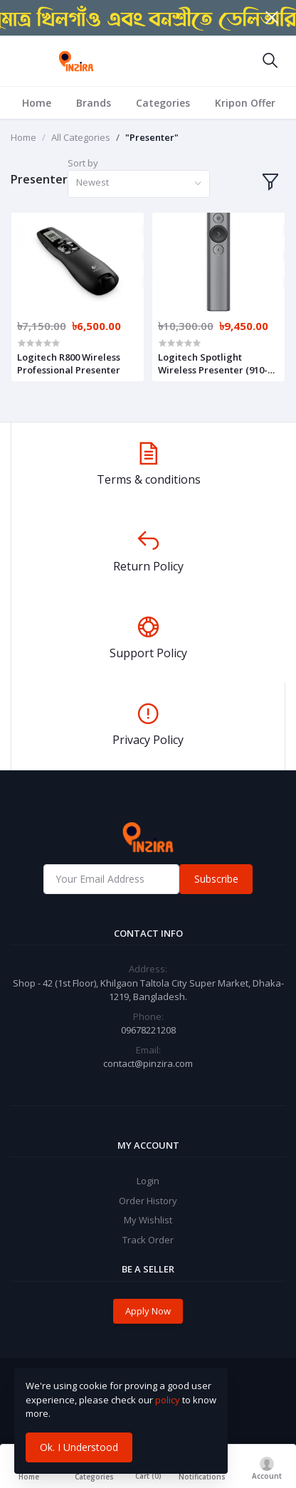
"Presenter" (152, 137)
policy (167, 1399)
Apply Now (148, 1310)
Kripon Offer (245, 103)
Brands (93, 103)
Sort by (83, 162)
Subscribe (216, 879)
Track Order (148, 1239)
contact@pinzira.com (148, 1063)
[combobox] (139, 184)
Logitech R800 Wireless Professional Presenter (68, 363)
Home (36, 103)
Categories (163, 103)
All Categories (80, 137)
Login (148, 1180)
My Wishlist (148, 1219)
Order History (148, 1200)
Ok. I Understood (79, 1447)
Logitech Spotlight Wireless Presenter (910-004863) (213, 363)
